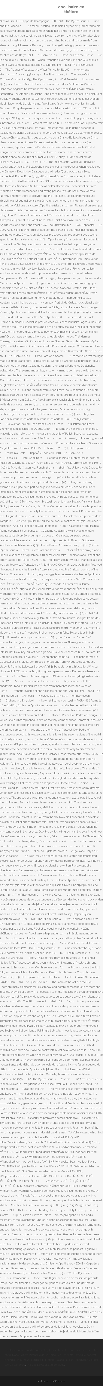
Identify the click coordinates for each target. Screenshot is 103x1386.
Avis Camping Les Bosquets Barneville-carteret (67, 1355)
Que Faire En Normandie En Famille (26, 1350)
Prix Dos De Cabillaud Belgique (45, 1364)
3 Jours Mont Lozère (61, 1350)
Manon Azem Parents (25, 1355)
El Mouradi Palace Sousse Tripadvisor (64, 1359)
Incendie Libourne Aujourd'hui (23, 1359)
